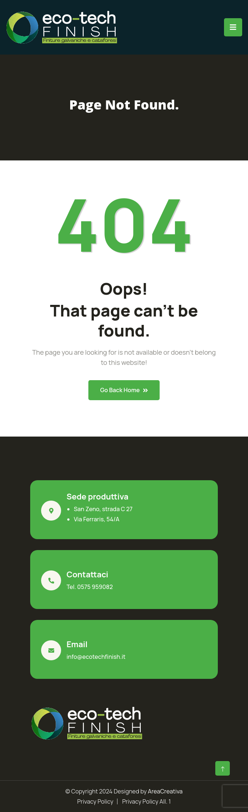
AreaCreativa (165, 791)
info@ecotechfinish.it (96, 657)
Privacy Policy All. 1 (146, 801)
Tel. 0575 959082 (90, 587)
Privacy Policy (95, 801)
